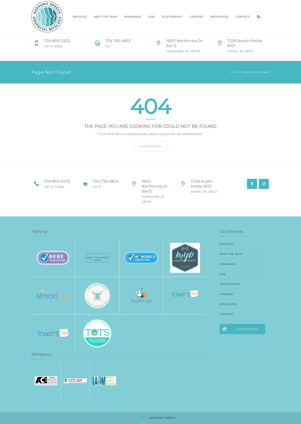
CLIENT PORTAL (239, 329)
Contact (243, 16)
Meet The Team (105, 16)
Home (234, 72)
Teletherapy (172, 16)
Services (80, 16)
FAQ (151, 16)
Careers (196, 16)
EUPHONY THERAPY (163, 418)
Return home (150, 146)
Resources (219, 16)
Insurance (132, 16)
